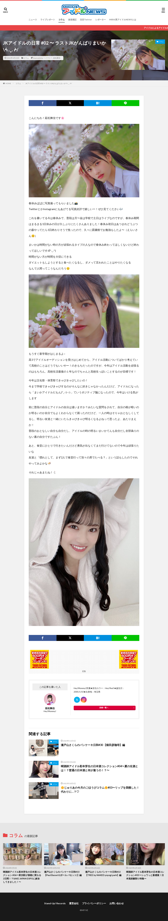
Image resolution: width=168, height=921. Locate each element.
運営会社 (74, 903)
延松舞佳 (56, 58)
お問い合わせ (116, 903)
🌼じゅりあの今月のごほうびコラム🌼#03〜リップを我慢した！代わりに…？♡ (100, 789)
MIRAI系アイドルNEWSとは (122, 19)
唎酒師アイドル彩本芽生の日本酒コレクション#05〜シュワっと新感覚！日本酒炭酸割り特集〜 (145, 875)
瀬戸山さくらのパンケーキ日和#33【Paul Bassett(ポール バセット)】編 (63, 873)
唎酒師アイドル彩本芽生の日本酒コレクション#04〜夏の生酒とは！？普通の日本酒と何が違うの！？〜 (99, 768)
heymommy (38, 58)
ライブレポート (47, 19)
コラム (61, 19)
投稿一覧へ (103, 707)
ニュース (33, 19)
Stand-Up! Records (55, 903)
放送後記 (72, 19)
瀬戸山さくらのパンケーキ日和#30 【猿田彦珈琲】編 (93, 745)
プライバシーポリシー (94, 903)
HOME (8, 83)
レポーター (100, 19)
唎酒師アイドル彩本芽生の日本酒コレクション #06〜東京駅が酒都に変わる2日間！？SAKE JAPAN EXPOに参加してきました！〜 (22, 876)
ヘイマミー (47, 58)
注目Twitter (86, 19)
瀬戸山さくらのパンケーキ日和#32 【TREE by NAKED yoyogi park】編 (103, 873)
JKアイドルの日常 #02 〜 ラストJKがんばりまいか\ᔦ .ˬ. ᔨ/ (48, 83)
